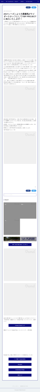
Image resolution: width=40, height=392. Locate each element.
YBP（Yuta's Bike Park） (9, 1)
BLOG (2, 1)
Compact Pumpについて (20, 325)
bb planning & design (20, 369)
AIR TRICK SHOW (29, 1)
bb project (20, 364)
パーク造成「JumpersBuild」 (20, 359)
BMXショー (20, 375)
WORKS (22, 1)
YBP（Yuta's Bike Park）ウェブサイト (20, 244)
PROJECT (16, 1)
